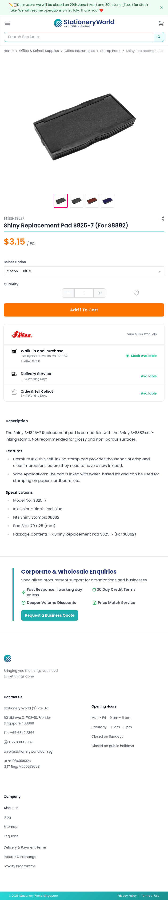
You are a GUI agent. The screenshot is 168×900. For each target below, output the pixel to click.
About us (11, 808)
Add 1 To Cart (84, 310)
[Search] (159, 37)
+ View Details (30, 361)
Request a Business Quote (49, 615)
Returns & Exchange (20, 856)
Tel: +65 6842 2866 (19, 732)
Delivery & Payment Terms (25, 847)
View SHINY (142, 334)
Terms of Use (150, 896)
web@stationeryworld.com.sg (28, 751)
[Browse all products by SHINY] (21, 334)
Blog (7, 817)
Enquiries (11, 836)
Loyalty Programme (20, 866)
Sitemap (11, 826)
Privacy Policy (127, 896)
